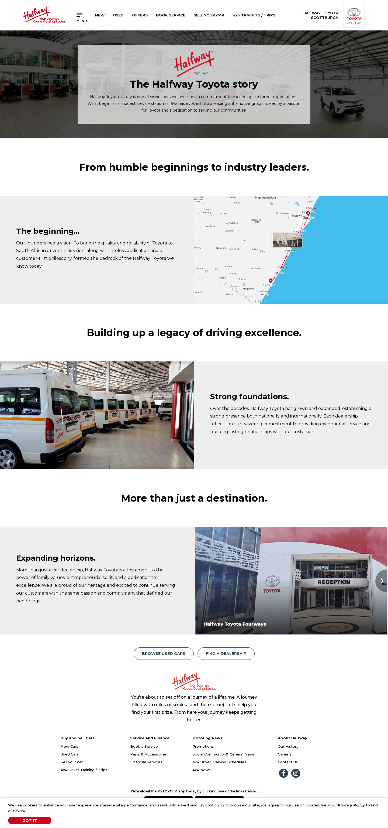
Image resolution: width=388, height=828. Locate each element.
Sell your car (72, 762)
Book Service (170, 15)
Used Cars (70, 754)
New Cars (69, 746)
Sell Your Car (209, 15)
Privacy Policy (351, 805)
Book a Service (144, 746)
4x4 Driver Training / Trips (84, 770)
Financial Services (146, 762)
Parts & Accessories (148, 754)
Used (118, 15)
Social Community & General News (223, 754)
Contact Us (288, 762)
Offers (140, 15)
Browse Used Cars (163, 653)
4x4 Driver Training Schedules (219, 762)
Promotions (203, 746)
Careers (285, 754)
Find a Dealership (226, 653)
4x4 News (201, 770)
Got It (29, 820)
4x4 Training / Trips (254, 15)
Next (381, 581)
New (100, 15)
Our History (288, 746)
